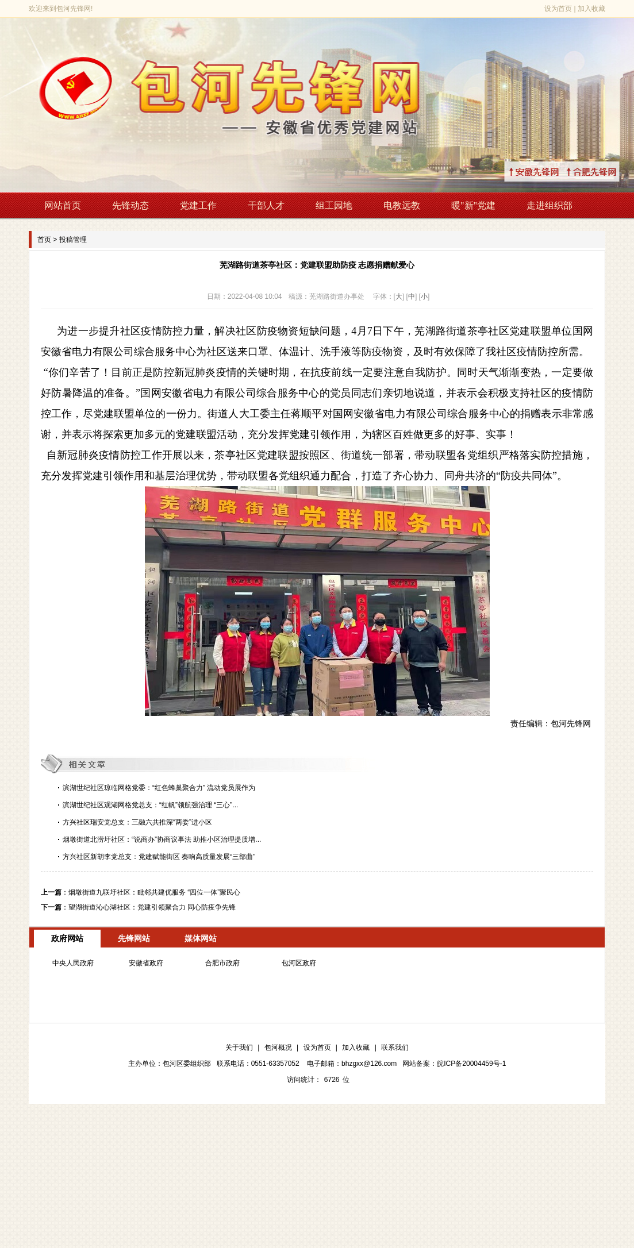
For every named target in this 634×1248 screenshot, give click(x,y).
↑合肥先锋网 (605, 171)
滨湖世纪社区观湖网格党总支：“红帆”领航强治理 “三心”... (150, 805)
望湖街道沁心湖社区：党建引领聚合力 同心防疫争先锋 (152, 907)
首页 (44, 240)
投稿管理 (73, 240)
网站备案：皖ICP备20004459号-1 (454, 1064)
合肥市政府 (222, 963)
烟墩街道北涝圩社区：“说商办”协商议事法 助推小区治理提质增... (162, 839)
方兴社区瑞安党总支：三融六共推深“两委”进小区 (137, 822)
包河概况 (278, 1047)
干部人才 (266, 205)
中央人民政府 (73, 963)
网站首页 (62, 205)
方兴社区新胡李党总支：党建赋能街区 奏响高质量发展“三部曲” (159, 857)
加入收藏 (591, 9)
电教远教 (401, 205)
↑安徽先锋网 (548, 171)
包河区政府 (299, 963)
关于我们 (239, 1047)
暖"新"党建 (473, 205)
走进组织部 (549, 205)
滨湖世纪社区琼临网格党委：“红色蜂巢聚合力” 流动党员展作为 (159, 788)
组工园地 (334, 205)
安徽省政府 (146, 963)
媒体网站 (201, 938)
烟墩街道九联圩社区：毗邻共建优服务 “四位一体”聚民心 (154, 892)
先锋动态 (130, 205)
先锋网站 (134, 938)
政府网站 (67, 938)
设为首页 (558, 9)
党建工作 (198, 205)
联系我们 (395, 1047)
